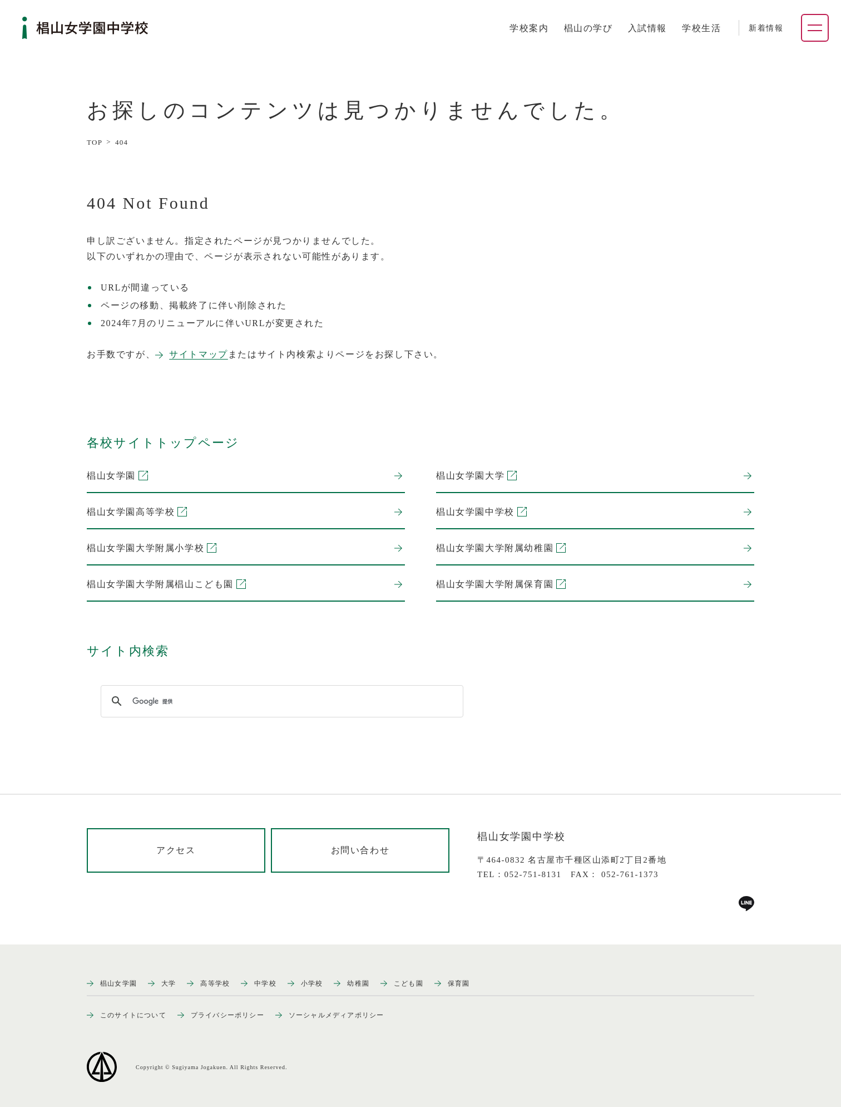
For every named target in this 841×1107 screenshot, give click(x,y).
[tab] (528, 28)
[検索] (280, 701)
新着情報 (766, 28)
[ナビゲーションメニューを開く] (815, 28)
